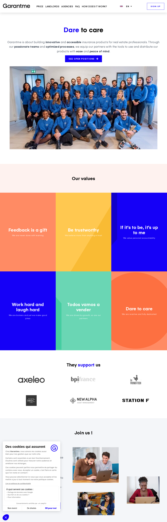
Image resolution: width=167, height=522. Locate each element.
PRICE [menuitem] (40, 6)
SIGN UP (156, 6)
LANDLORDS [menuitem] (52, 6)
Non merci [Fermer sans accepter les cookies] (12, 508)
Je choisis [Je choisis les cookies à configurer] (31, 508)
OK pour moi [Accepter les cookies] (51, 508)
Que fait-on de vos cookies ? (18, 495)
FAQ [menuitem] (77, 6)
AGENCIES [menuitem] (67, 6)
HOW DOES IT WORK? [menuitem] (94, 6)
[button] (5, 517)
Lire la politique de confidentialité (18, 483)
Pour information (14, 497)
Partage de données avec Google (20, 492)
